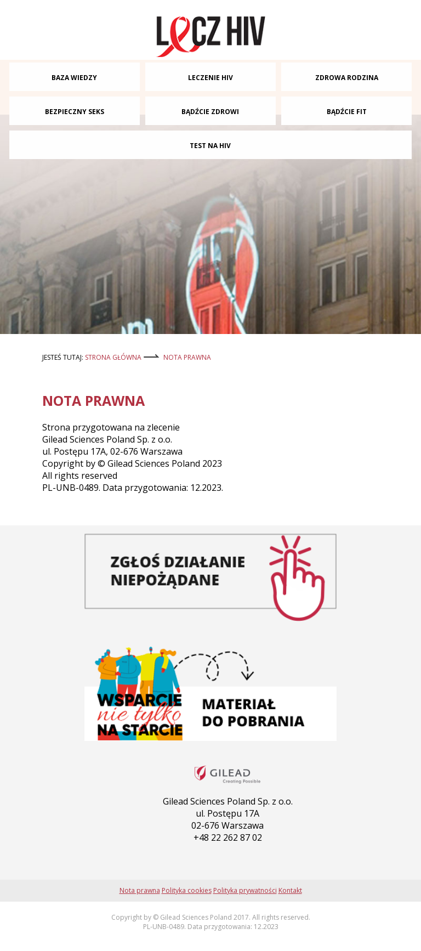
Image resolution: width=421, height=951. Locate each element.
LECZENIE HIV (210, 77)
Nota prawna (187, 357)
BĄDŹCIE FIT (347, 111)
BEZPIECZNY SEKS (74, 111)
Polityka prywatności (245, 890)
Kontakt (290, 890)
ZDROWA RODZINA (346, 77)
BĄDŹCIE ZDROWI (210, 111)
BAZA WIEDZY (74, 77)
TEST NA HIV (210, 145)
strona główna (113, 357)
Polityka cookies (187, 890)
